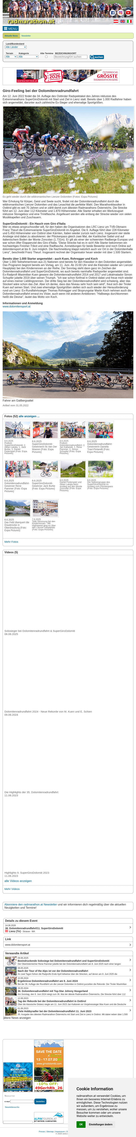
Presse (42, 1131)
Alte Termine (46, 53)
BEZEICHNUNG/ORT (65, 53)
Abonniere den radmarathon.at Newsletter (30, 904)
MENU (11, 28)
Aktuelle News (11, 36)
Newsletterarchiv (12, 1107)
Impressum (60, 1131)
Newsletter (26, 36)
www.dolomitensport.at (16, 306)
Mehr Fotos (11, 541)
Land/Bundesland (15, 44)
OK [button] (81, 1124)
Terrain (9, 53)
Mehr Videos (12, 888)
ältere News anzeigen (17, 1017)
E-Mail (7, 1102)
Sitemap (50, 1131)
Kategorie (24, 53)
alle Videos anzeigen (18, 881)
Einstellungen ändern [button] (101, 1124)
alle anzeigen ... (29, 416)
